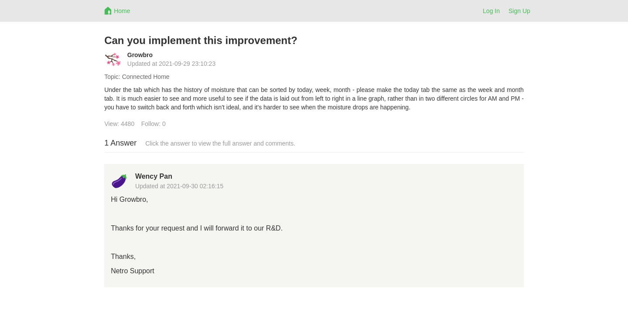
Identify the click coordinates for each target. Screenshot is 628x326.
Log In (491, 10)
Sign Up (519, 10)
